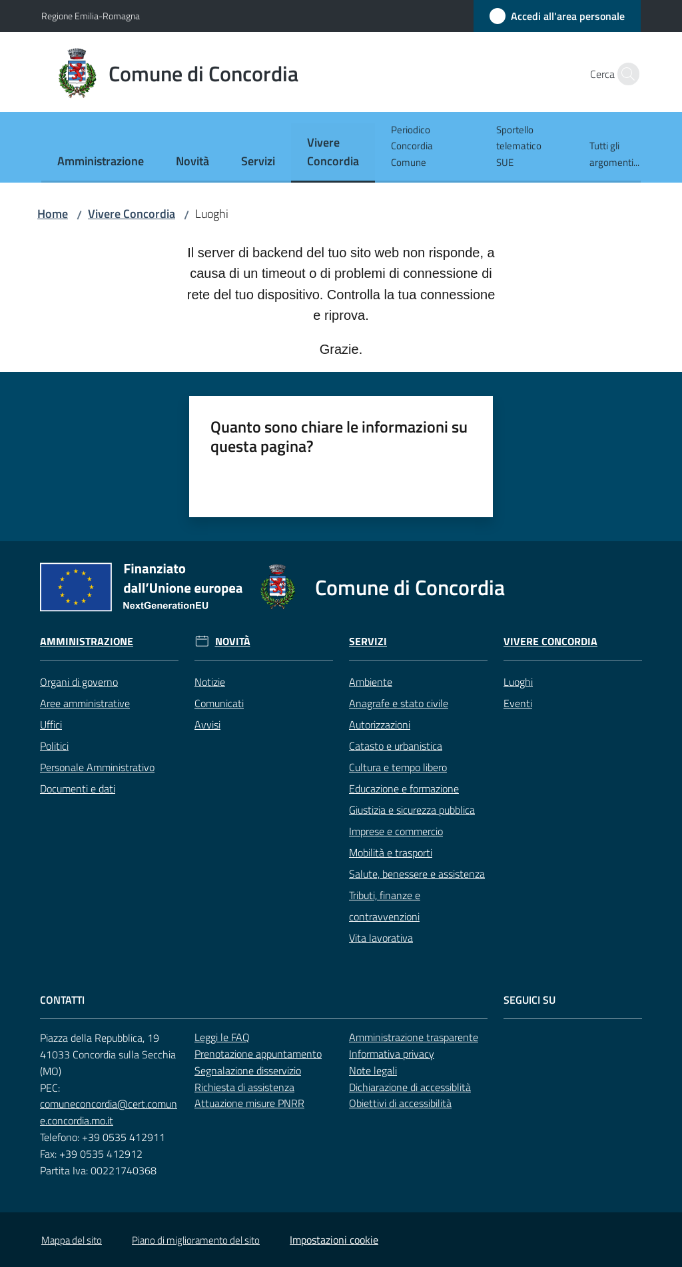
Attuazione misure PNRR (249, 1103)
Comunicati (219, 703)
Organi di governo (79, 682)
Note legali (373, 1070)
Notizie (209, 682)
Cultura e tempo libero (398, 767)
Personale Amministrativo (97, 767)
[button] (625, 74)
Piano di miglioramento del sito (196, 1240)
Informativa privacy (391, 1054)
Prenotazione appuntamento (258, 1054)
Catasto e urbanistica (395, 746)
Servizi (368, 641)
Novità (232, 641)
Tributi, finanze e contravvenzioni (384, 905)
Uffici (51, 724)
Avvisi (207, 724)
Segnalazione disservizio (247, 1070)
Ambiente (370, 682)
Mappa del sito (71, 1240)
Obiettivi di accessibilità (400, 1103)
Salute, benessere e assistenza (417, 874)
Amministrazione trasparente (413, 1037)
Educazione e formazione (404, 788)
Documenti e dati (77, 788)
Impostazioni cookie (334, 1240)
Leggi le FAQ (222, 1037)
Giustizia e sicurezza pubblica (412, 810)
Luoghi (518, 682)
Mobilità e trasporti (390, 852)
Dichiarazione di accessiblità (410, 1087)
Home (52, 214)
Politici (54, 746)
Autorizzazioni (379, 724)
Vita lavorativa (381, 938)
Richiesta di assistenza (244, 1087)
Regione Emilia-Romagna (90, 16)
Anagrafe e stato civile (398, 703)
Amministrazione (86, 641)
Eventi (518, 703)
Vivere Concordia (131, 214)
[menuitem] (100, 162)
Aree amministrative (85, 703)
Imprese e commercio (396, 831)
